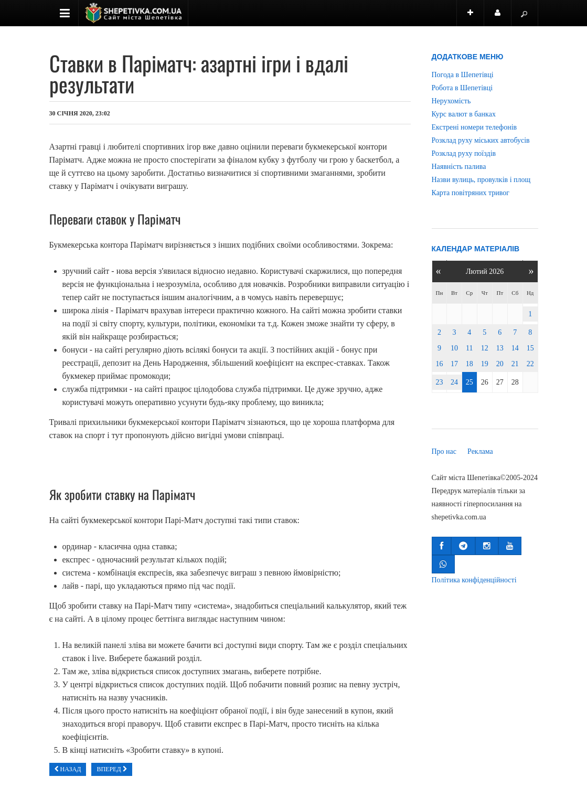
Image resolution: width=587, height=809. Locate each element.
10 (454, 348)
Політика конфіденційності (474, 580)
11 (469, 348)
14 (515, 348)
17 (454, 364)
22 (530, 364)
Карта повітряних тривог (470, 193)
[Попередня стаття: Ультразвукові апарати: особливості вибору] (68, 769)
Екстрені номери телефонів (474, 127)
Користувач (503, 17)
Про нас (444, 451)
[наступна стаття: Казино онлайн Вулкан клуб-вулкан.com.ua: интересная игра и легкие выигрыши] (111, 769)
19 (484, 364)
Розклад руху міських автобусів (481, 140)
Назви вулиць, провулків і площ (481, 180)
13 (500, 348)
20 (500, 364)
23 (439, 382)
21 (515, 364)
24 (454, 382)
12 (484, 348)
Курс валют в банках (464, 114)
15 (530, 348)
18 (469, 364)
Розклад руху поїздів (464, 153)
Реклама (480, 451)
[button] (441, 546)
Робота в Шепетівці (462, 88)
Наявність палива (459, 167)
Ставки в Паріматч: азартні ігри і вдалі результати (198, 73)
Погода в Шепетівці (463, 75)
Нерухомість (451, 101)
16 (439, 364)
